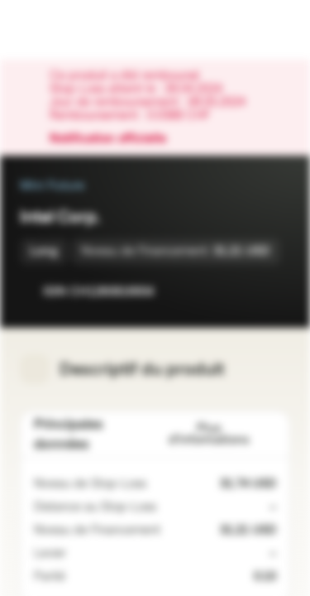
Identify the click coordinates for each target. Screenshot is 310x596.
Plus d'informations (222, 434)
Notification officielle (116, 139)
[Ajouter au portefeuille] (273, 291)
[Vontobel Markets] (65, 30)
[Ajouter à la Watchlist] (240, 291)
